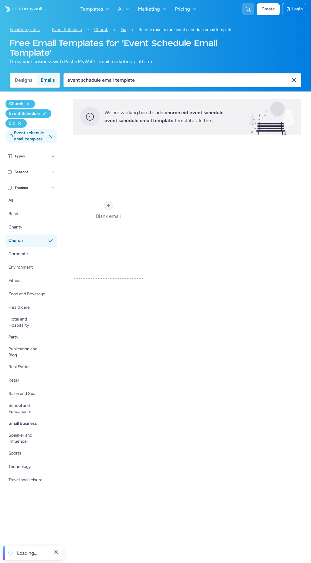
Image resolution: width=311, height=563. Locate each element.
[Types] (53, 156)
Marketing (152, 9)
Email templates (25, 29)
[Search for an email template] (178, 80)
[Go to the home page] (21, 9)
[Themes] (53, 187)
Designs (23, 80)
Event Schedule (67, 29)
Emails (48, 80)
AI (124, 9)
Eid (123, 29)
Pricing (186, 9)
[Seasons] (53, 172)
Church (101, 29)
